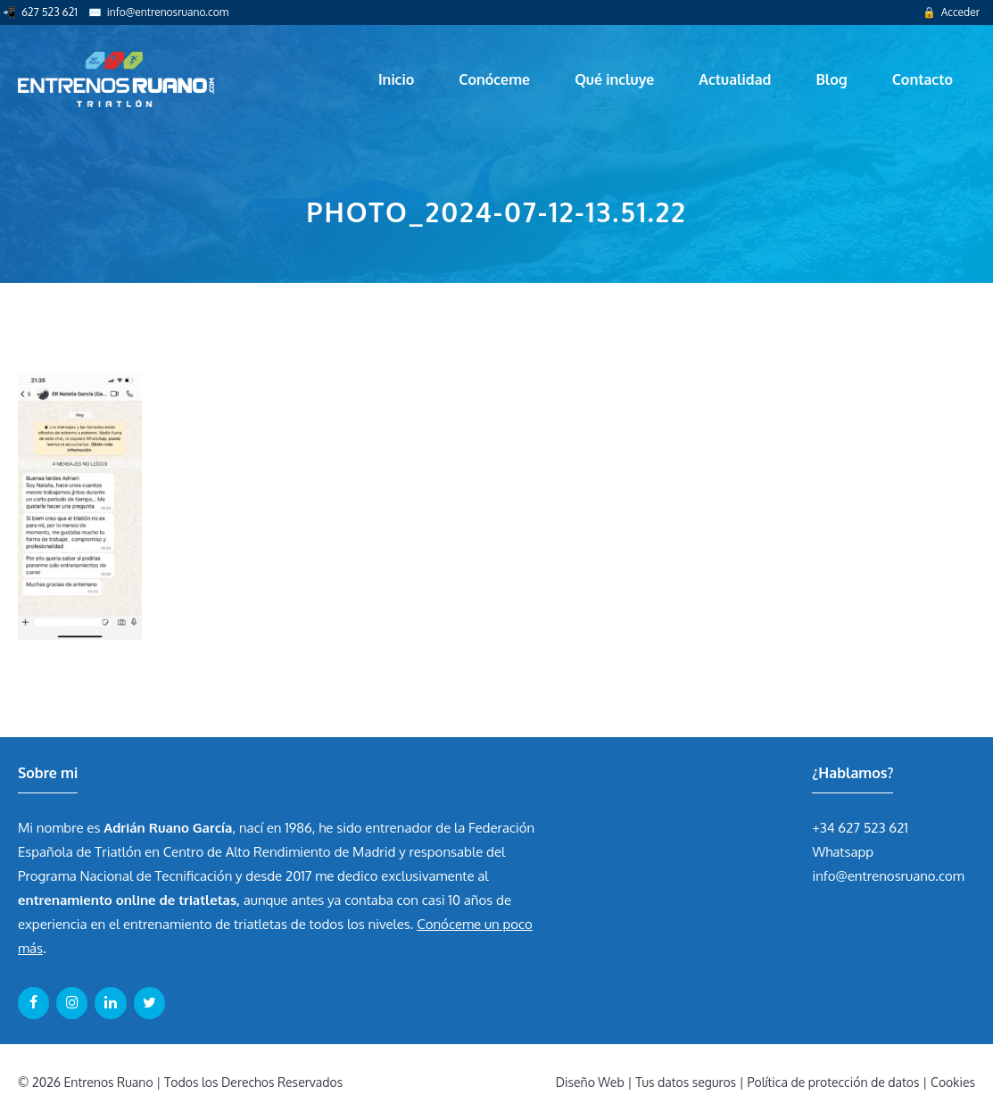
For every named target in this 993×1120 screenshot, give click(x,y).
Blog (831, 79)
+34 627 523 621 (860, 827)
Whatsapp (842, 851)
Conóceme (494, 79)
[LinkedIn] (110, 1003)
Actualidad (735, 79)
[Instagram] (71, 1003)
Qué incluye (614, 79)
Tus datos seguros (685, 1082)
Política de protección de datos (834, 1082)
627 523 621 (49, 12)
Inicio (396, 79)
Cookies (953, 1082)
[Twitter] (149, 1003)
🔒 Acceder (951, 12)
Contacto (922, 79)
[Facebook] (33, 1003)
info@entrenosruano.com (167, 12)
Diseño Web (590, 1082)
